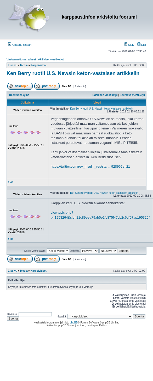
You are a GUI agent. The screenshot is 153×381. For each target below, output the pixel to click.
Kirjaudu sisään (19, 44)
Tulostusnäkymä (19, 95)
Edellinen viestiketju (105, 95)
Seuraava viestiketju (132, 95)
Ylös (10, 182)
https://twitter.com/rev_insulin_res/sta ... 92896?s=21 (90, 166)
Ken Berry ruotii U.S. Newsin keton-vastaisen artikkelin (73, 73)
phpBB (74, 322)
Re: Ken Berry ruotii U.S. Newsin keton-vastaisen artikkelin (104, 192)
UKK (129, 44)
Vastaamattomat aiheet (21, 59)
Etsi (141, 44)
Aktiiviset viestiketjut (51, 59)
